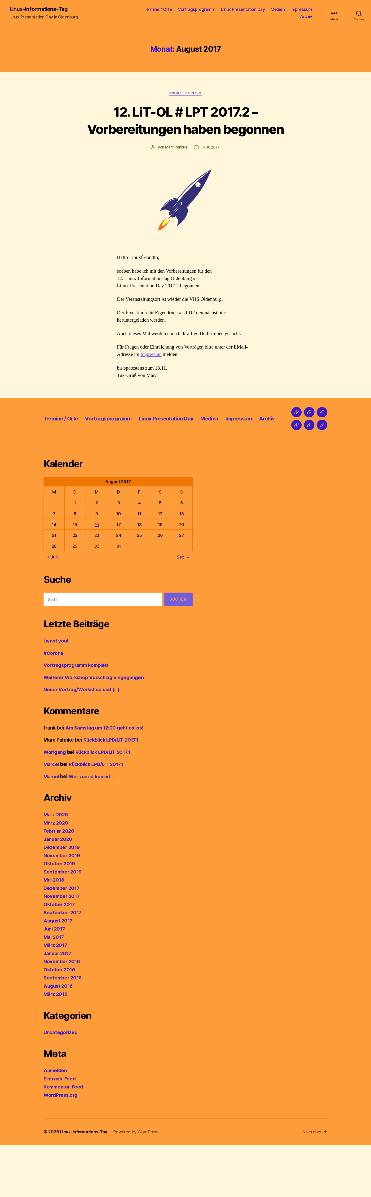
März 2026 (56, 866)
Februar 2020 (60, 883)
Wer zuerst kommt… (93, 828)
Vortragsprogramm (196, 9)
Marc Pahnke (176, 147)
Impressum (301, 9)
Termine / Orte (158, 9)
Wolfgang (55, 804)
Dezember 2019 (62, 899)
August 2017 (59, 972)
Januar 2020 (59, 891)
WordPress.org (62, 1146)
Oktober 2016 (60, 1021)
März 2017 (56, 997)
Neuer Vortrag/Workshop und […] (84, 741)
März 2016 (56, 1046)
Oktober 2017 (60, 956)
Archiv (306, 16)
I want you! (56, 692)
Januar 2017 (58, 1005)
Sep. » (183, 608)
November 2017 (62, 948)
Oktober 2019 (60, 915)
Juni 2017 (55, 980)
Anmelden (56, 1122)
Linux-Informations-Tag (39, 9)
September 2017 (63, 964)
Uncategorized (185, 94)
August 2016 (59, 1037)
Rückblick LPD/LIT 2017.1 (113, 792)
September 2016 (63, 1029)
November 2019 (63, 907)
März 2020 (56, 874)
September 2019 (63, 923)
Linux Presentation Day (243, 9)
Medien (278, 9)
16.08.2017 (210, 147)
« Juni (52, 608)
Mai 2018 (54, 932)
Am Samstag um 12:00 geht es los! (106, 779)
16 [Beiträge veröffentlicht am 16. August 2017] (97, 576)
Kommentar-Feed (64, 1138)
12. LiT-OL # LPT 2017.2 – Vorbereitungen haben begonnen (185, 120)
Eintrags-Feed (60, 1130)
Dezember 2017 (62, 940)
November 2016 (63, 1013)
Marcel (52, 816)
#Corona (54, 705)
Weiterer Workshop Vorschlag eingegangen (96, 729)
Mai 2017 (54, 989)
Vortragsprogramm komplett (78, 717)
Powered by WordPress (136, 1183)
